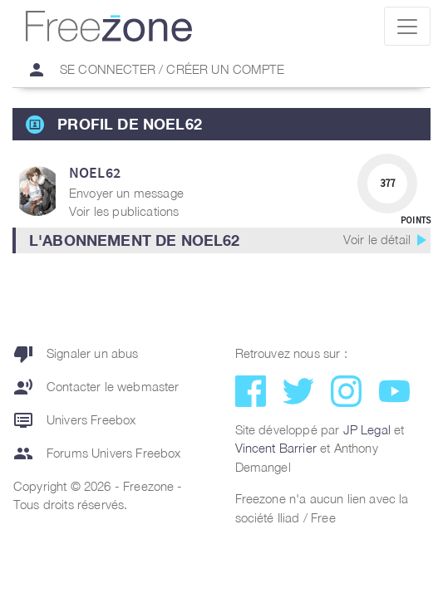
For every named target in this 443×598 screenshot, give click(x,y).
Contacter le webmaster (96, 387)
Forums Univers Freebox (97, 453)
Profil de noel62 (129, 124)
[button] (221, 240)
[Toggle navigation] (407, 26)
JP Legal (367, 429)
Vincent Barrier (276, 447)
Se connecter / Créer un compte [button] (148, 70)
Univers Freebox (74, 420)
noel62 (95, 172)
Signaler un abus (76, 354)
